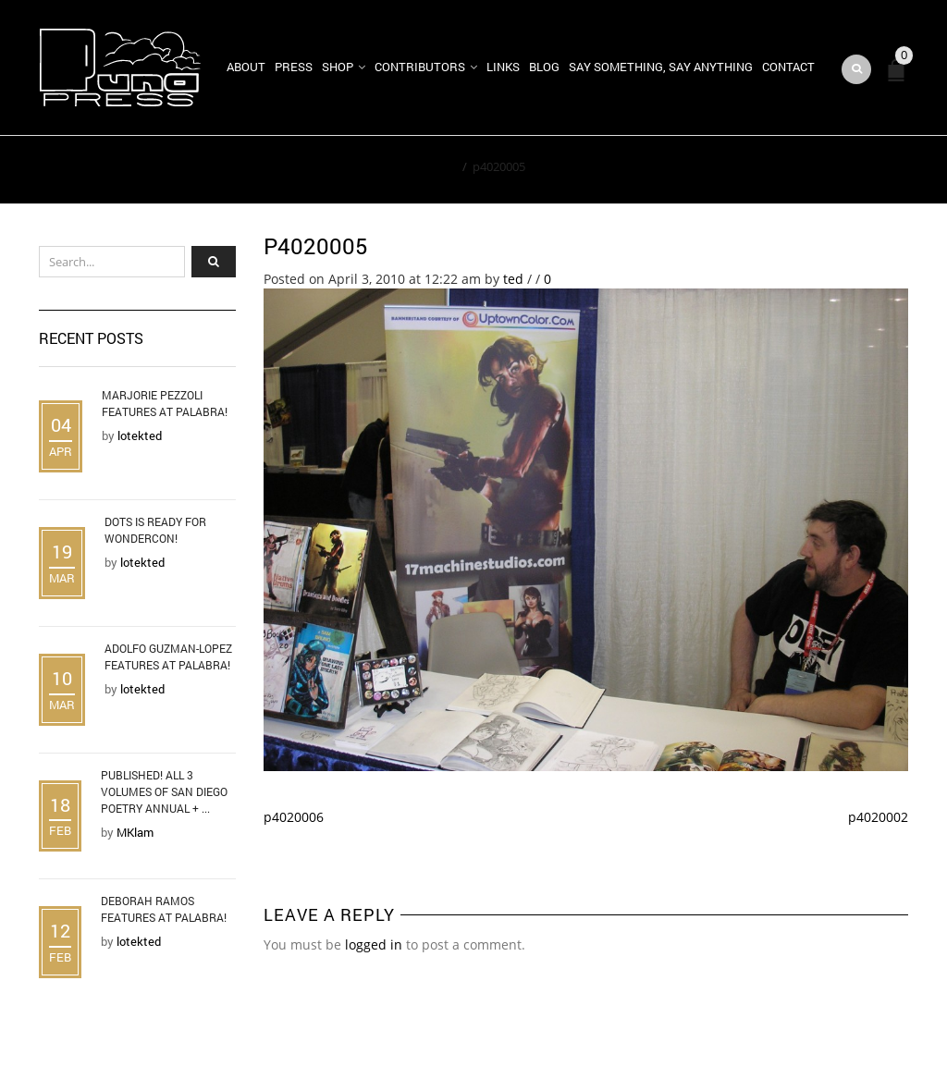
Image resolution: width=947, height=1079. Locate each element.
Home (440, 166)
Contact (788, 66)
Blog (544, 66)
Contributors (420, 66)
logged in (373, 944)
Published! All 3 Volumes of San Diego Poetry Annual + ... (164, 791)
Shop (337, 66)
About (246, 66)
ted (513, 279)
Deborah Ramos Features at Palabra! (164, 909)
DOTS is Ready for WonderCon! (155, 530)
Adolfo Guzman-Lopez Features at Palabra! (168, 656)
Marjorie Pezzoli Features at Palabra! (165, 403)
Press (294, 66)
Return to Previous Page (823, 170)
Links (503, 66)
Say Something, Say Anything (661, 66)
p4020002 (878, 817)
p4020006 (294, 817)
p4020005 (316, 246)
